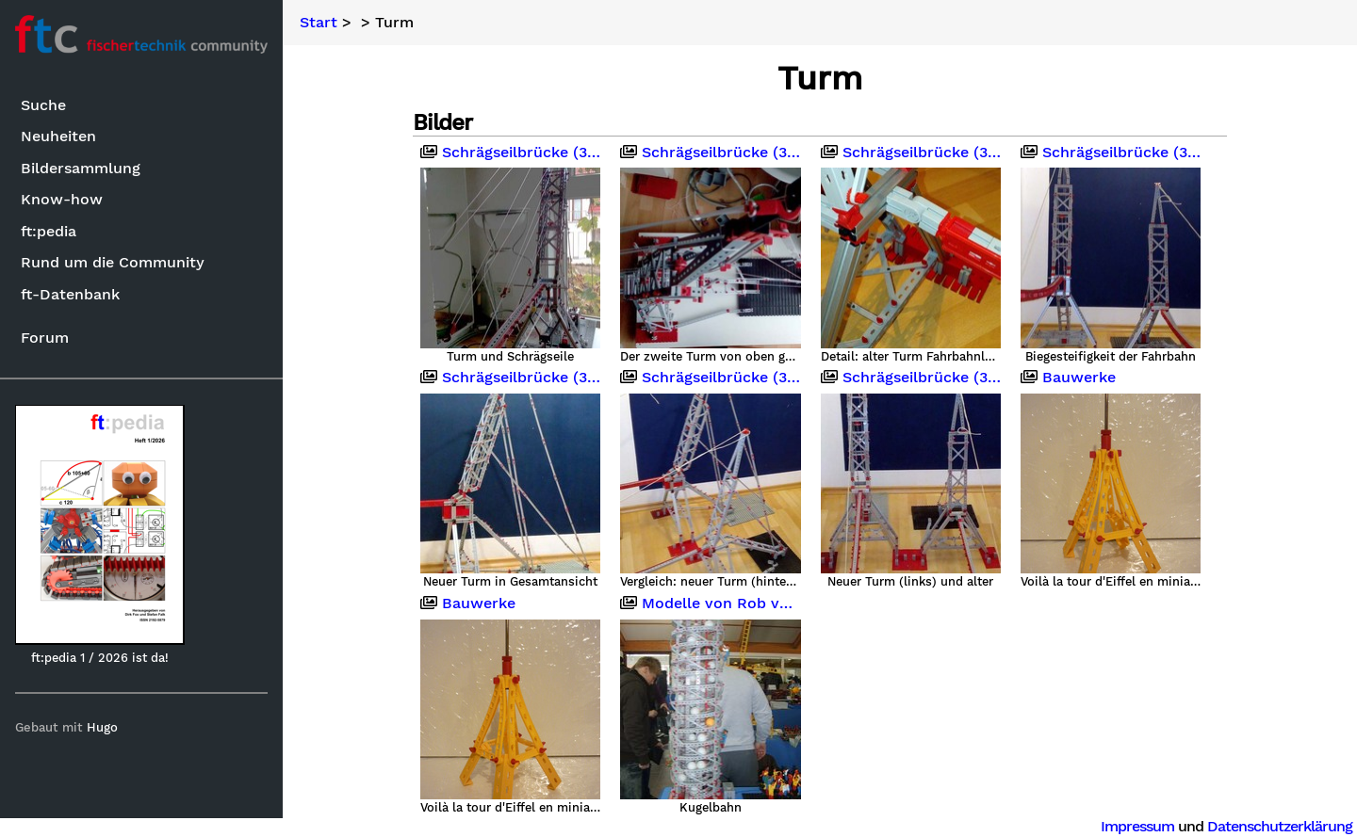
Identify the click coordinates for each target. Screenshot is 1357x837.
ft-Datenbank (70, 294)
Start (318, 22)
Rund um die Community (112, 262)
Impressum (1137, 826)
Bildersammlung (80, 168)
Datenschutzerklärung (1279, 826)
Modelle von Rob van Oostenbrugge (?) (710, 603)
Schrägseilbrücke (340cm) (510, 152)
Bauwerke (1068, 377)
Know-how (62, 199)
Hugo (102, 727)
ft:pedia (48, 231)
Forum (45, 337)
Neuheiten (58, 136)
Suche (43, 105)
